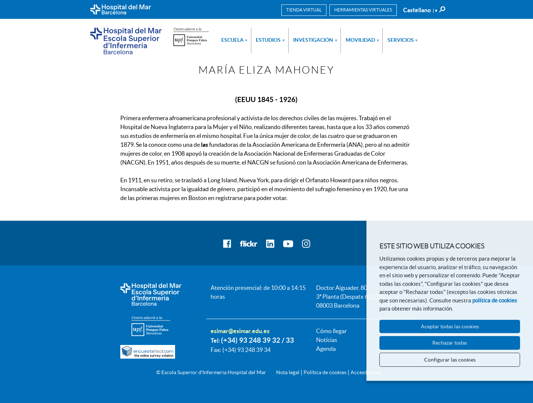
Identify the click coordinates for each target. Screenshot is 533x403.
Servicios (403, 40)
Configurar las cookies (450, 360)
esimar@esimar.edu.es (240, 331)
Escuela (234, 40)
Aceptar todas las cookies (450, 326)
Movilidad (362, 40)
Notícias (326, 339)
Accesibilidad (366, 372)
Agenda (326, 348)
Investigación (315, 40)
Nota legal (287, 372)
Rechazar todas (449, 343)
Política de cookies (325, 372)
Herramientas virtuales (363, 9)
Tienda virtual (304, 9)
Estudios (270, 40)
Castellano (420, 10)
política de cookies (494, 300)
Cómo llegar (331, 331)
